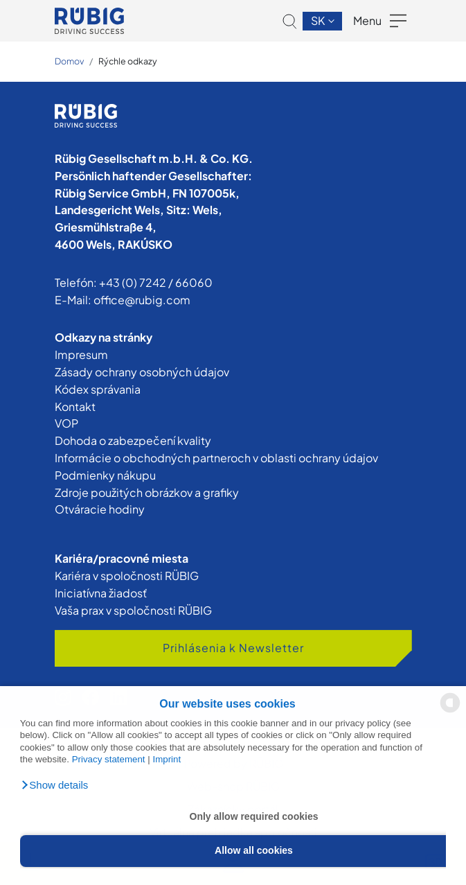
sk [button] (319, 20)
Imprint (166, 759)
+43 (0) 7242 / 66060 (156, 282)
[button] (54, 785)
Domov (69, 61)
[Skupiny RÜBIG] (89, 21)
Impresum (81, 354)
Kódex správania (98, 389)
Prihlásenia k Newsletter (233, 647)
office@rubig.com (141, 299)
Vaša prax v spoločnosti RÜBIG (133, 610)
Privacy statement (108, 759)
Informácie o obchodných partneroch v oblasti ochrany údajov (216, 457)
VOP (66, 423)
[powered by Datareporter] (450, 711)
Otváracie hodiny (100, 509)
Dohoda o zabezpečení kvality (133, 440)
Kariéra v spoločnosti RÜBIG (127, 575)
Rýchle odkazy (127, 61)
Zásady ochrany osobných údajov (142, 372)
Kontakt (75, 406)
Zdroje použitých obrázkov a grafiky (147, 492)
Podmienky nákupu (105, 475)
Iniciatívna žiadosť (101, 593)
